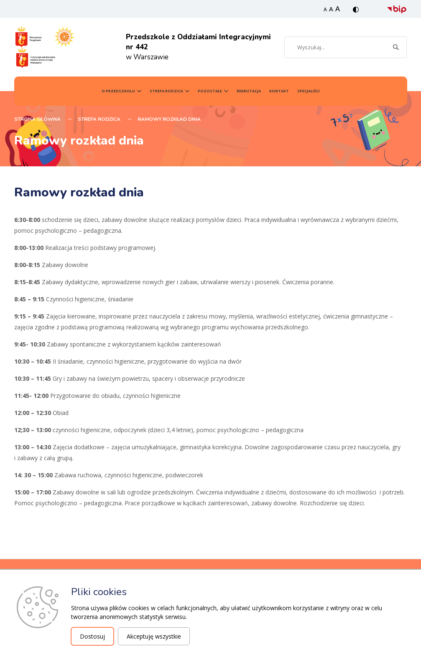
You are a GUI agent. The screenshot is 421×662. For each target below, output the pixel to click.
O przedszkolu (118, 91)
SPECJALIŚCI (308, 91)
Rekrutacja (249, 91)
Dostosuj (92, 636)
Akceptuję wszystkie (154, 636)
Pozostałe (210, 91)
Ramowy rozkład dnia (169, 119)
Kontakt (279, 91)
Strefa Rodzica (166, 91)
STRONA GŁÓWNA (37, 119)
